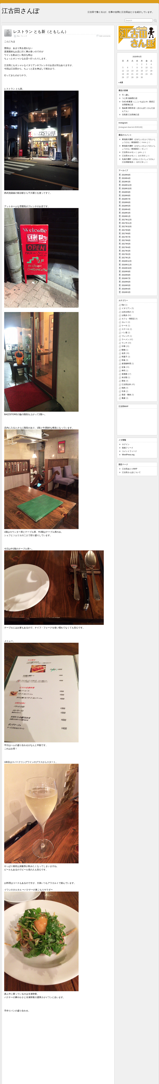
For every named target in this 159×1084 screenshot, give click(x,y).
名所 (123, 353)
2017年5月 (126, 244)
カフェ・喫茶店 (128, 319)
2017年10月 (127, 226)
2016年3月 (126, 292)
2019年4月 (126, 178)
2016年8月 (126, 275)
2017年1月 (126, 258)
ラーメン (125, 339)
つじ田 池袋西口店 (129, 98)
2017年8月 (126, 233)
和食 (123, 360)
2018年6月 (126, 202)
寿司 (123, 370)
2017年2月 (126, 254)
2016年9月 (126, 271)
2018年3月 (126, 213)
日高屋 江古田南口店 (130, 115)
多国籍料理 (126, 363)
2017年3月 (126, 251)
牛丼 (123, 391)
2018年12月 (127, 185)
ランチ (124, 343)
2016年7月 (126, 278)
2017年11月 (127, 223)
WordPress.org (128, 455)
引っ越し (125, 95)
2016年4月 (126, 289)
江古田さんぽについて (131, 472)
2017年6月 (126, 240)
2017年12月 (127, 220)
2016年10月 (127, 268)
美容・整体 (126, 395)
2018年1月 (126, 216)
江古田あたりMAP (129, 469)
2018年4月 (126, 209)
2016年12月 (127, 261)
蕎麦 (123, 398)
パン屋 (124, 332)
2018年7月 (126, 199)
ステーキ (125, 329)
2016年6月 (126, 282)
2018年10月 (127, 188)
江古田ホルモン (128, 152)
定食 (123, 367)
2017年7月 (126, 237)
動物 (123, 350)
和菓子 (124, 357)
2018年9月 (126, 192)
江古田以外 (126, 384)
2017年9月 (126, 230)
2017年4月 (126, 247)
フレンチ (23, 36)
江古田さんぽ (21, 10)
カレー (124, 322)
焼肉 (123, 388)
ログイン (125, 444)
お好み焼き (126, 312)
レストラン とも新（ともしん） (40, 31)
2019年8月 (126, 175)
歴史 (123, 381)
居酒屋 (124, 374)
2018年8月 (126, 195)
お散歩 (124, 315)
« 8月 (121, 82)
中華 (123, 346)
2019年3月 (126, 182)
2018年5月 (126, 206)
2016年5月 (126, 285)
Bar (18, 36)
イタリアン (126, 308)
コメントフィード (129, 451)
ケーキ (124, 325)
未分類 (124, 377)
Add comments (104, 36)
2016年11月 (127, 265)
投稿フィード (127, 448)
